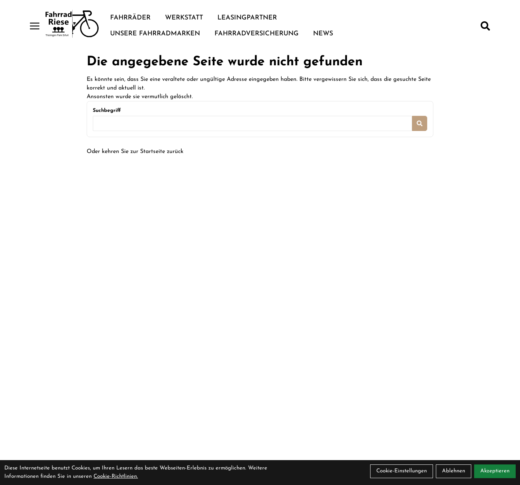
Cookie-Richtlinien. (116, 476)
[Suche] (485, 26)
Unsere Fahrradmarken (155, 33)
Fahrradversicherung (256, 33)
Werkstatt (184, 17)
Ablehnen (453, 471)
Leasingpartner (247, 17)
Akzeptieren (495, 471)
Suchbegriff (107, 110)
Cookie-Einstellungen (401, 471)
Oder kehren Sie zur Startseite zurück (135, 151)
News (323, 33)
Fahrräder (130, 17)
